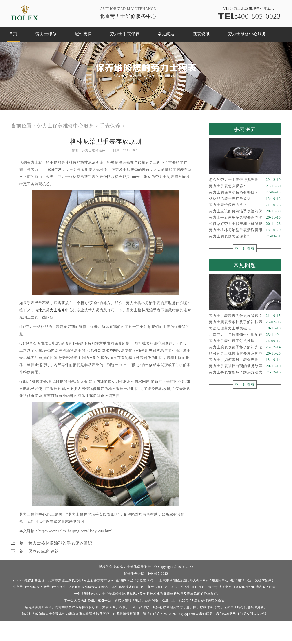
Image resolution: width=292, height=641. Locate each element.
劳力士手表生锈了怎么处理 (245, 341)
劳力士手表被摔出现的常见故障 (245, 366)
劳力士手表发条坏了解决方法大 (245, 372)
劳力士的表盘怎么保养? (245, 236)
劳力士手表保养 (125, 34)
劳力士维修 (46, 34)
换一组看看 (244, 248)
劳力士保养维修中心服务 (65, 126)
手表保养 (110, 126)
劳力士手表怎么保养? (245, 186)
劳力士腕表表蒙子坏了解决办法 (245, 347)
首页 (13, 34)
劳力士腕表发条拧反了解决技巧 (245, 322)
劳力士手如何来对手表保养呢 (245, 360)
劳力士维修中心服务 (247, 34)
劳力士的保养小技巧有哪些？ (245, 192)
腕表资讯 (201, 34)
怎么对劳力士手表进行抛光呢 (245, 180)
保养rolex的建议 (43, 551)
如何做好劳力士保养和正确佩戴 (245, 224)
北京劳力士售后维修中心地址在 (245, 334)
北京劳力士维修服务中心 (128, 16)
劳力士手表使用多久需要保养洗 (245, 217)
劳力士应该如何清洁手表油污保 (245, 211)
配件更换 (83, 34)
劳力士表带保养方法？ (245, 205)
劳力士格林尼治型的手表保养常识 (60, 543)
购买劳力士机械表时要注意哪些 (245, 353)
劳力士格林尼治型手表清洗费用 (245, 230)
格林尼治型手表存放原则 (245, 198)
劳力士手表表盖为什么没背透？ (245, 316)
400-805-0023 (249, 15)
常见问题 (166, 34)
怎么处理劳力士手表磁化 (245, 328)
